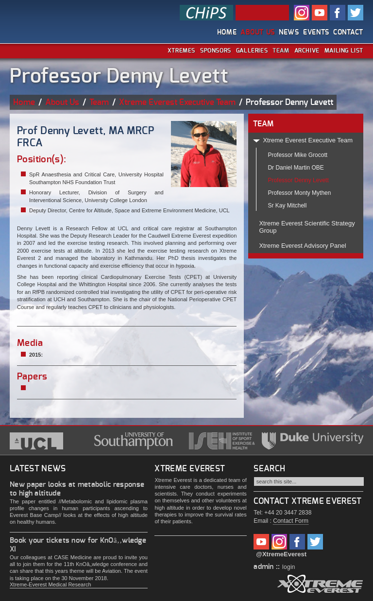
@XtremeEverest (281, 554)
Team (280, 50)
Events (316, 32)
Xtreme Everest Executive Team (177, 102)
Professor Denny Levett (298, 180)
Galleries (252, 50)
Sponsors (215, 50)
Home (227, 32)
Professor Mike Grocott (297, 155)
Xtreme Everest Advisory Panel (302, 245)
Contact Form (290, 520)
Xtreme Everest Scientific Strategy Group (307, 227)
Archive (307, 50)
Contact (348, 32)
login (288, 567)
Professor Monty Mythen (299, 192)
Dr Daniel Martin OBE (295, 167)
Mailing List (343, 50)
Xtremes (181, 50)
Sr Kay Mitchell (287, 205)
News (289, 32)
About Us (257, 32)
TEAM (263, 124)
